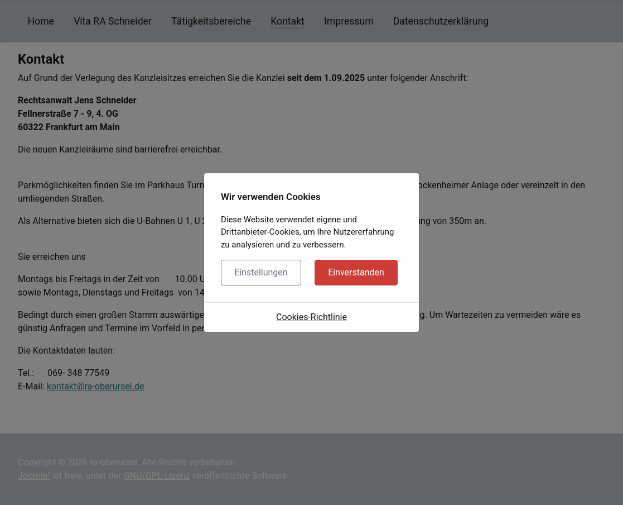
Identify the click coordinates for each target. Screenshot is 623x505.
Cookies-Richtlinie (311, 317)
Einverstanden (356, 272)
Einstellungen (261, 272)
